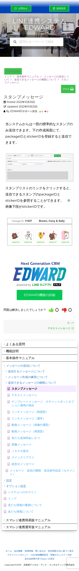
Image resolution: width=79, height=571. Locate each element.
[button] (21, 8)
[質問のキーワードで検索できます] (36, 42)
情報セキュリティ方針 (61, 555)
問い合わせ (40, 551)
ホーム (9, 551)
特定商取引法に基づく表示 (60, 551)
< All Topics (13, 71)
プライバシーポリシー (18, 555)
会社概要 (18, 551)
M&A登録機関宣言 (39, 555)
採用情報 (29, 551)
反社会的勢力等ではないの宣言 (40, 559)
